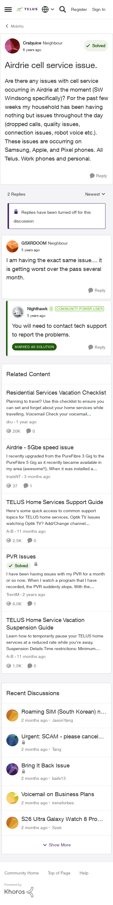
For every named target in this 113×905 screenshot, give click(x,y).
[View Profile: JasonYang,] (12, 715)
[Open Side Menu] (8, 9)
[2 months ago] (34, 720)
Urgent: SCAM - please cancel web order (59, 736)
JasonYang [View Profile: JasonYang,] (62, 720)
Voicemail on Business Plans (57, 794)
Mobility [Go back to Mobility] (14, 26)
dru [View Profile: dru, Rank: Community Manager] (9, 421)
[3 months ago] (36, 476)
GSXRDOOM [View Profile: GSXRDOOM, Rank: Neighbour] (33, 243)
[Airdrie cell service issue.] (30, 250)
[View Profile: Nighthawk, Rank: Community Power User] (18, 312)
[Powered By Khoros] (56, 890)
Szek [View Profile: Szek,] (56, 827)
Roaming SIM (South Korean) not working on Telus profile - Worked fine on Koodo (63, 711)
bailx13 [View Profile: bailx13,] (59, 777)
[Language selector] (48, 9)
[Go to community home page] (27, 9)
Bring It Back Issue (45, 765)
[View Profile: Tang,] (12, 740)
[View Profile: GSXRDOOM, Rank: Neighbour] (12, 246)
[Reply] (98, 176)
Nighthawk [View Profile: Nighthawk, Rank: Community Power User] (37, 308)
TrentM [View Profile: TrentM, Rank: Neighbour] (12, 594)
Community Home (22, 872)
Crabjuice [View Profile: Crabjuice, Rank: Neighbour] (32, 42)
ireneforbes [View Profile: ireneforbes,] (63, 802)
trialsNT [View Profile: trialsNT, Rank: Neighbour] (13, 476)
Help (84, 872)
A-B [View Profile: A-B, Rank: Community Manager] (10, 530)
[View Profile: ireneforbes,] (12, 798)
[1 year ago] (25, 421)
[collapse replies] (56, 238)
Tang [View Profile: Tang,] (56, 749)
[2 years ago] (32, 594)
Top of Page (59, 872)
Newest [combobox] (95, 194)
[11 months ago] (30, 531)
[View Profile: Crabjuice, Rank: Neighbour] (12, 46)
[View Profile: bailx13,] (12, 769)
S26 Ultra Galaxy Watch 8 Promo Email (63, 819)
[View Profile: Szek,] (12, 823)
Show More (56, 845)
